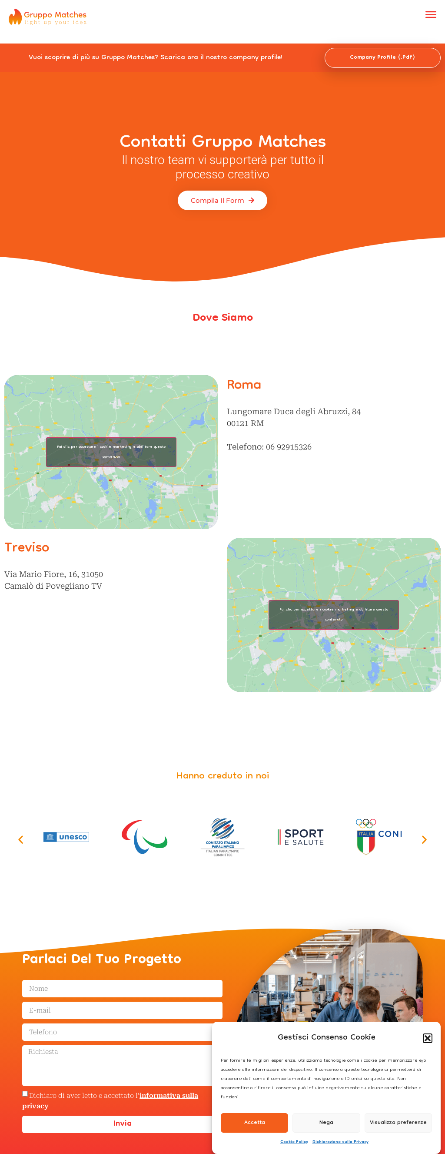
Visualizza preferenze (398, 1123)
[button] (427, 1038)
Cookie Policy (294, 1142)
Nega (326, 1123)
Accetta (254, 1123)
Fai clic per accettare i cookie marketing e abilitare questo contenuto (111, 452)
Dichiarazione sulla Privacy (340, 1142)
